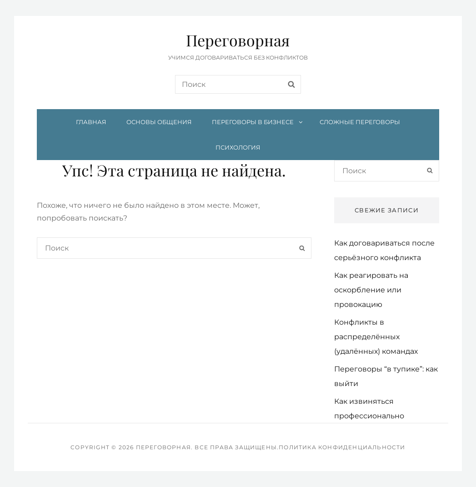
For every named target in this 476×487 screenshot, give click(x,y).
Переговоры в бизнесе (258, 122)
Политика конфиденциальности (342, 447)
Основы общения (159, 122)
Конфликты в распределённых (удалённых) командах (376, 337)
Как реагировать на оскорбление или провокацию (371, 290)
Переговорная (238, 40)
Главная (91, 122)
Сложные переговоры (360, 122)
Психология (238, 147)
